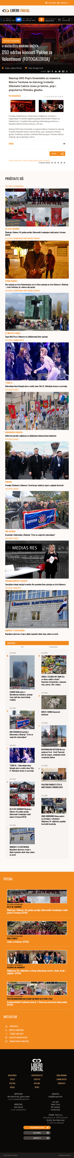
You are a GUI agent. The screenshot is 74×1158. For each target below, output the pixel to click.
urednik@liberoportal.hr (21, 1099)
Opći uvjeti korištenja (10, 1155)
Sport (37, 1087)
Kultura (37, 1083)
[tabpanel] (23, 106)
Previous (13, 105)
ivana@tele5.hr (21, 1109)
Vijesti (12, 1079)
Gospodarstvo (37, 1075)
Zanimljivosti (61, 1079)
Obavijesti (61, 1083)
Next (61, 105)
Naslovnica (12, 1075)
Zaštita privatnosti (64, 1155)
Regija (12, 1087)
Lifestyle (37, 1079)
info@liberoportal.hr (55, 1096)
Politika (12, 1083)
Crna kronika (61, 1075)
